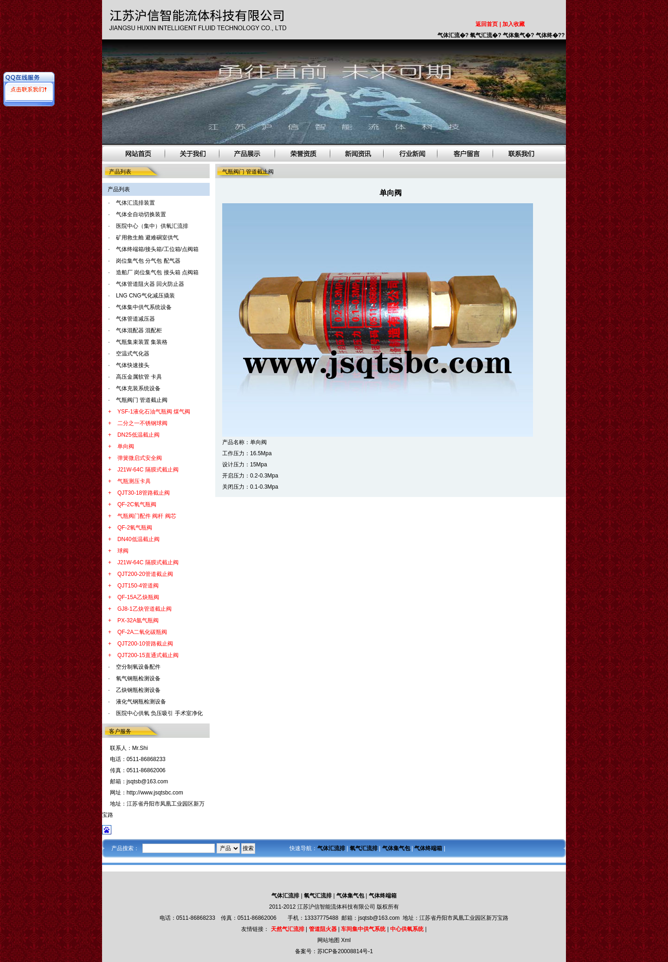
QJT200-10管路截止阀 (145, 643)
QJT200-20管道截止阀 (145, 574)
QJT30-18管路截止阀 (143, 493)
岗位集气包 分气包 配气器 (148, 261)
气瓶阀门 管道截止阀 (141, 400)
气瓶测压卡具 (134, 481)
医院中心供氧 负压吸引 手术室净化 (159, 713)
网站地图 (328, 940)
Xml (346, 940)
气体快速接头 (132, 365)
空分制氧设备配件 (138, 667)
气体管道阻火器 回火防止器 (150, 284)
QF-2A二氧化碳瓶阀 (142, 632)
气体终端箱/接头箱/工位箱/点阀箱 (157, 249)
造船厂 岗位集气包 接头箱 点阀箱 (157, 272)
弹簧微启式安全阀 (139, 458)
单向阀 (125, 446)
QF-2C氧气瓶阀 (136, 504)
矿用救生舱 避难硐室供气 (147, 237)
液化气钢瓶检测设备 (141, 701)
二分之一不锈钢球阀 (142, 423)
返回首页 (486, 24)
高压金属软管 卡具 (139, 377)
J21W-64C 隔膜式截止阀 (148, 469)
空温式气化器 (132, 353)
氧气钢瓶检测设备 (138, 678)
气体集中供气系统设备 (144, 307)
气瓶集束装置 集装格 (141, 342)
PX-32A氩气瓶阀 (138, 620)
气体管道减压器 (135, 319)
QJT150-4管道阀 (138, 585)
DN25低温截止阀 (138, 435)
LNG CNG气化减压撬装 (145, 295)
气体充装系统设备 (138, 388)
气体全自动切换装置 (141, 214)
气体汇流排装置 (135, 203)
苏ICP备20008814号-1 (345, 951)
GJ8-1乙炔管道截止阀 (144, 609)
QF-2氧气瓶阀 (134, 527)
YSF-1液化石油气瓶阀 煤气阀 (153, 411)
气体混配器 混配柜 (139, 330)
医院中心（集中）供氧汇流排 (152, 226)
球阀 (122, 551)
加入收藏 (513, 24)
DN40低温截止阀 (138, 539)
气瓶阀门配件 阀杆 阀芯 (146, 516)
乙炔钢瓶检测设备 (138, 690)
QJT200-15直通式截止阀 (148, 655)
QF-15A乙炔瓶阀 (138, 597)
